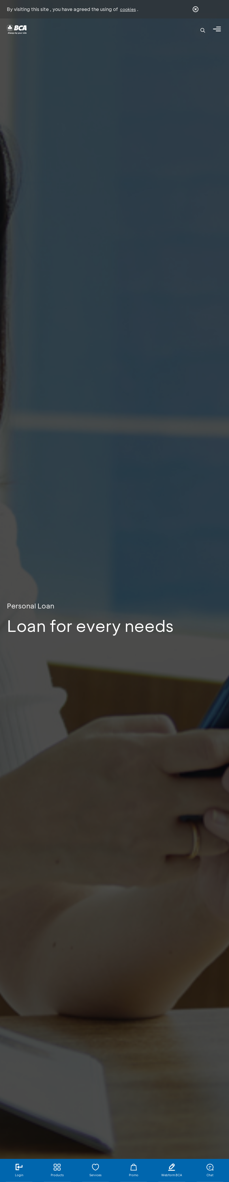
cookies (128, 9)
